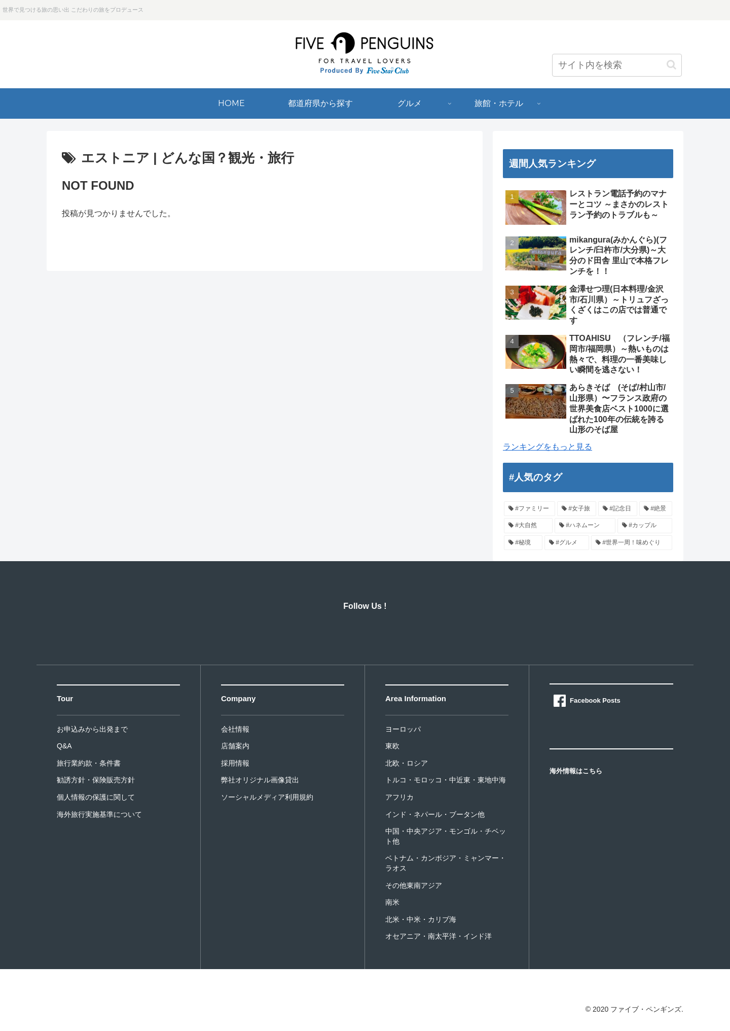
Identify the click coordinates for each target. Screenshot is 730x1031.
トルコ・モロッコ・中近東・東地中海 (445, 780)
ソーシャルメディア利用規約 (267, 797)
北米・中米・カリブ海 (420, 919)
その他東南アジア (413, 885)
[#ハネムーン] (585, 525)
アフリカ (399, 797)
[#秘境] (523, 543)
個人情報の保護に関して (96, 797)
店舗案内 (235, 746)
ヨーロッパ (403, 729)
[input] (617, 65)
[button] (671, 65)
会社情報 (235, 729)
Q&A (64, 746)
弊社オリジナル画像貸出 (260, 780)
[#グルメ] (566, 543)
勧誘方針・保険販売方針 (96, 780)
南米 (392, 902)
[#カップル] (644, 525)
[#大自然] (528, 525)
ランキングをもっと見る (547, 446)
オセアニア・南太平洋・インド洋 (438, 936)
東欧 (392, 746)
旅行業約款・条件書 (89, 763)
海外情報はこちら (576, 771)
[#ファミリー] (529, 509)
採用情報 (235, 763)
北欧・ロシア (406, 763)
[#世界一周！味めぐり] (631, 543)
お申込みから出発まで (92, 729)
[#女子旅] (576, 509)
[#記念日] (617, 509)
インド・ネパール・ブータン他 (435, 814)
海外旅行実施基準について (99, 814)
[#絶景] (655, 509)
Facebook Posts (595, 700)
